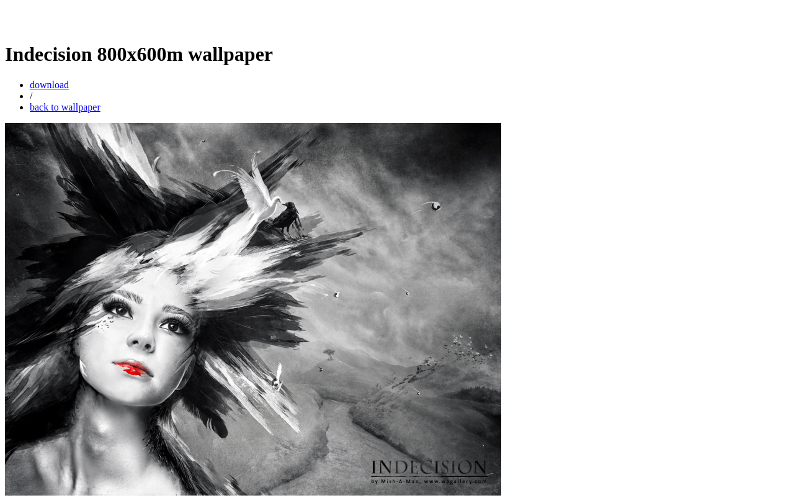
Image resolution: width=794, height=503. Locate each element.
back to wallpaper (65, 107)
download (49, 84)
